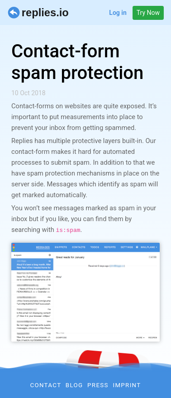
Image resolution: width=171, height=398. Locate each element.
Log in (117, 12)
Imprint (127, 385)
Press (98, 385)
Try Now (148, 12)
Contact (45, 385)
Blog (74, 385)
